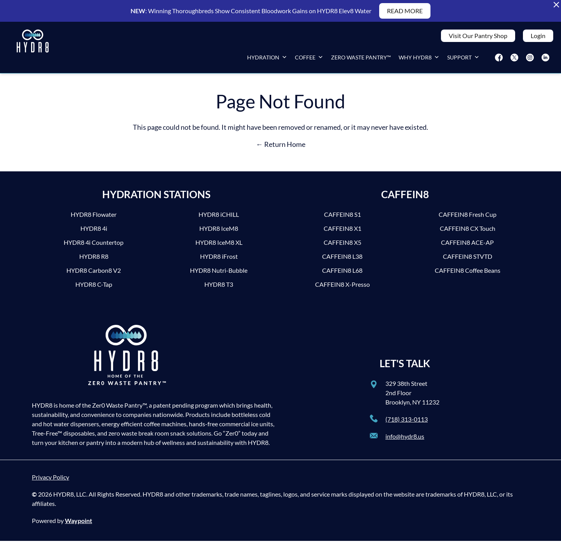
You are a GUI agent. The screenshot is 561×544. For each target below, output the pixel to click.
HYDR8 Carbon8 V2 (93, 273)
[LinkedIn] (545, 59)
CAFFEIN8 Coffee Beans (467, 273)
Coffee (309, 59)
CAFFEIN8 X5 (342, 245)
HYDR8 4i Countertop (94, 245)
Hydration (267, 59)
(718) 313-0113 (406, 422)
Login (538, 37)
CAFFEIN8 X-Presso (342, 287)
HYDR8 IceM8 (218, 231)
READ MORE (405, 10)
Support (463, 59)
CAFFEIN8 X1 (342, 231)
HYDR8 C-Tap (93, 287)
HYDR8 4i (93, 231)
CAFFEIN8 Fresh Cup (468, 217)
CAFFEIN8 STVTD (467, 259)
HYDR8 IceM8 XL (218, 245)
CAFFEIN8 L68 (342, 273)
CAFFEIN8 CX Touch (467, 231)
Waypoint (78, 523)
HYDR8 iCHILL (219, 217)
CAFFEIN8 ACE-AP (467, 245)
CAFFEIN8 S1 (342, 217)
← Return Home (280, 147)
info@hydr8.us (404, 439)
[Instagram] (530, 59)
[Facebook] (499, 59)
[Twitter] (514, 59)
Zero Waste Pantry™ (361, 59)
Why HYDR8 (419, 59)
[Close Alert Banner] (556, 4)
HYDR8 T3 (218, 287)
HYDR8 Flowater (94, 217)
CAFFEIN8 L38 (342, 259)
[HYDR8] (32, 49)
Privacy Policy (50, 480)
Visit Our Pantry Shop (478, 37)
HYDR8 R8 (93, 259)
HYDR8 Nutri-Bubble (218, 273)
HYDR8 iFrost (219, 259)
